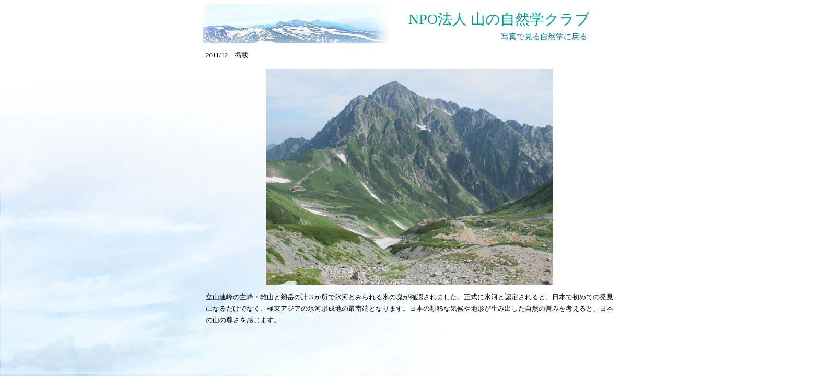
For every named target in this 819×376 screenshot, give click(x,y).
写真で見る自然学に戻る (544, 36)
